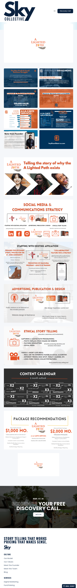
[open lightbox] (21, 77)
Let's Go (38, 515)
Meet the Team (10, 569)
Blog (6, 572)
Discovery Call (65, 11)
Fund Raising (9, 585)
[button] (54, 11)
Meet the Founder (11, 565)
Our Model (8, 558)
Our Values (8, 562)
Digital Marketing (11, 582)
